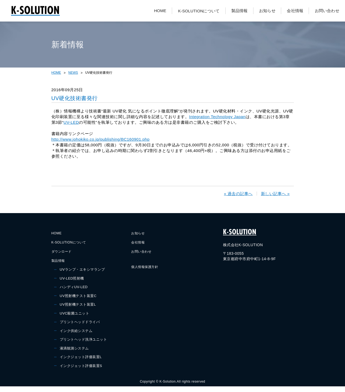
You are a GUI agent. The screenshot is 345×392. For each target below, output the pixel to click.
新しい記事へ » (275, 193)
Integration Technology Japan (217, 116)
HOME (56, 73)
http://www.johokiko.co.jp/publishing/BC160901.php (100, 139)
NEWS (73, 73)
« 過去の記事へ (238, 193)
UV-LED (71, 122)
